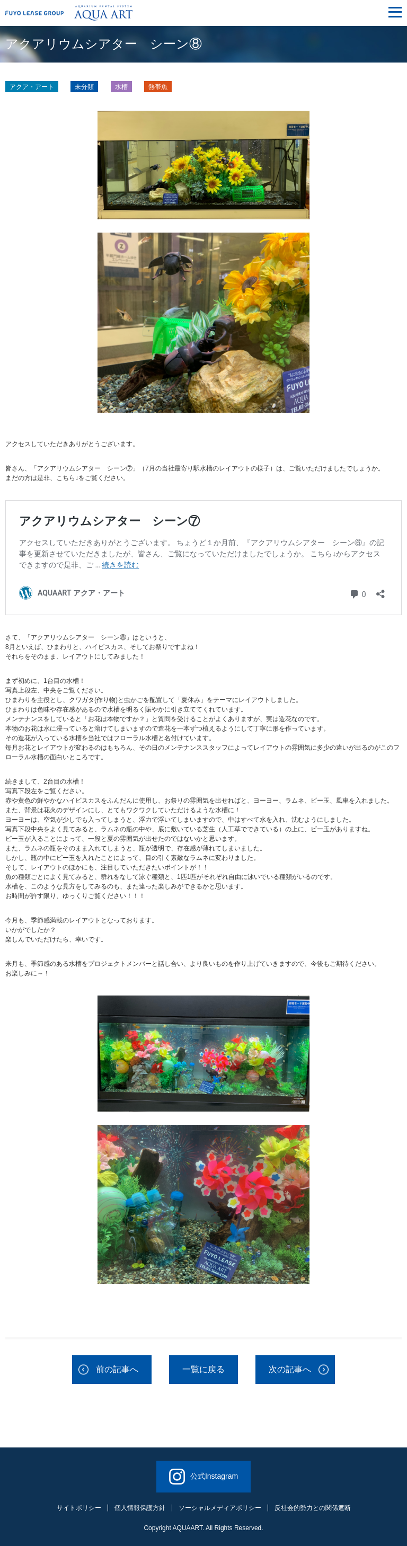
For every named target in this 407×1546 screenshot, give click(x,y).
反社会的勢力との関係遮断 (313, 1508)
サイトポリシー (79, 1508)
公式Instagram (203, 1477)
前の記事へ (117, 1369)
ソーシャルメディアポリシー (220, 1508)
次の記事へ (290, 1369)
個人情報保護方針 (139, 1508)
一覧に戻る (203, 1369)
